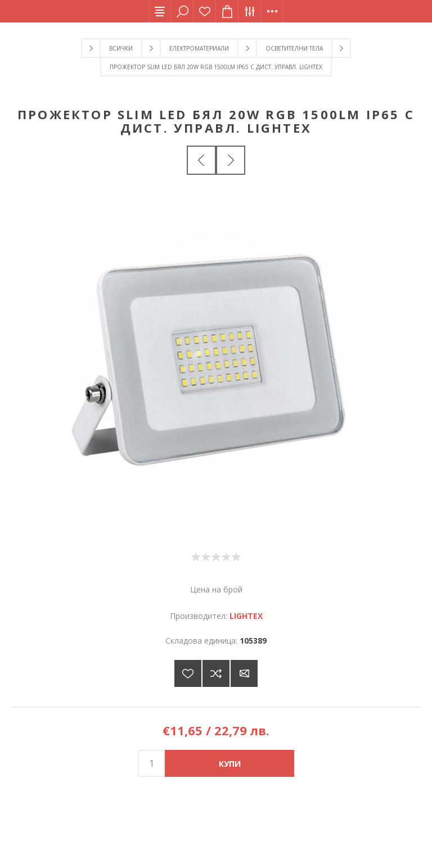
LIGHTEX (246, 615)
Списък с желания (205, 11)
